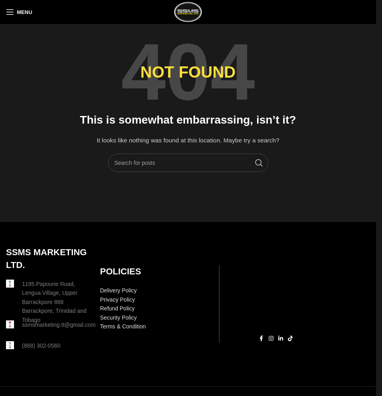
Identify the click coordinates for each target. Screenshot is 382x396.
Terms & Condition (123, 326)
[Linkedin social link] (280, 338)
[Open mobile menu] (19, 12)
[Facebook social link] (261, 338)
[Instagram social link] (271, 338)
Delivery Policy (118, 290)
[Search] (188, 163)
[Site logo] (187, 11)
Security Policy (118, 317)
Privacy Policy (117, 299)
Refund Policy (117, 308)
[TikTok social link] (290, 338)
